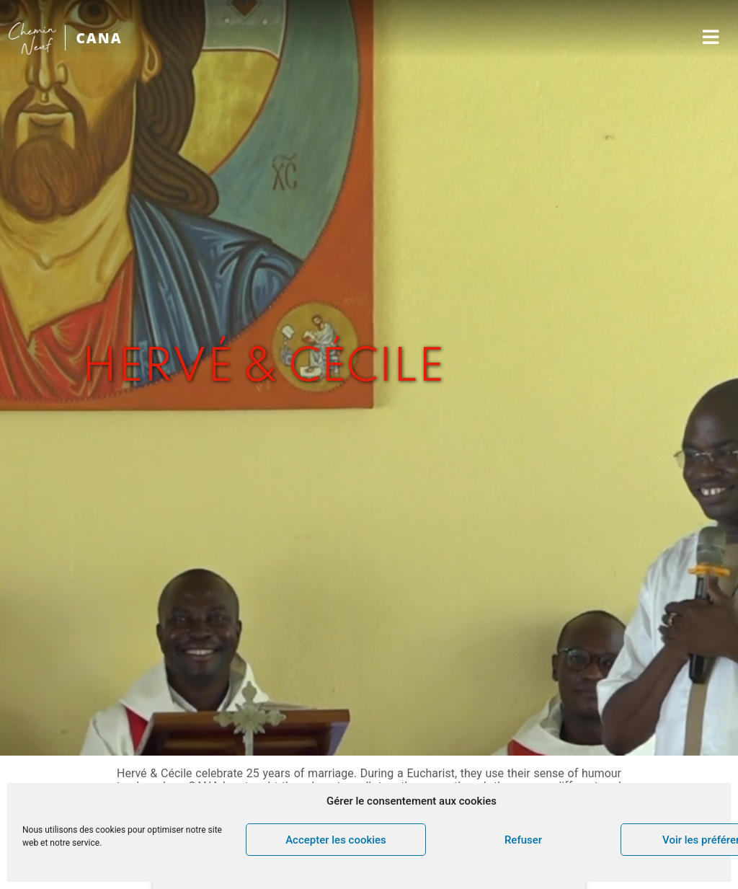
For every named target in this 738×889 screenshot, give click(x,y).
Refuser (523, 839)
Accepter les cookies (335, 839)
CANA (99, 38)
